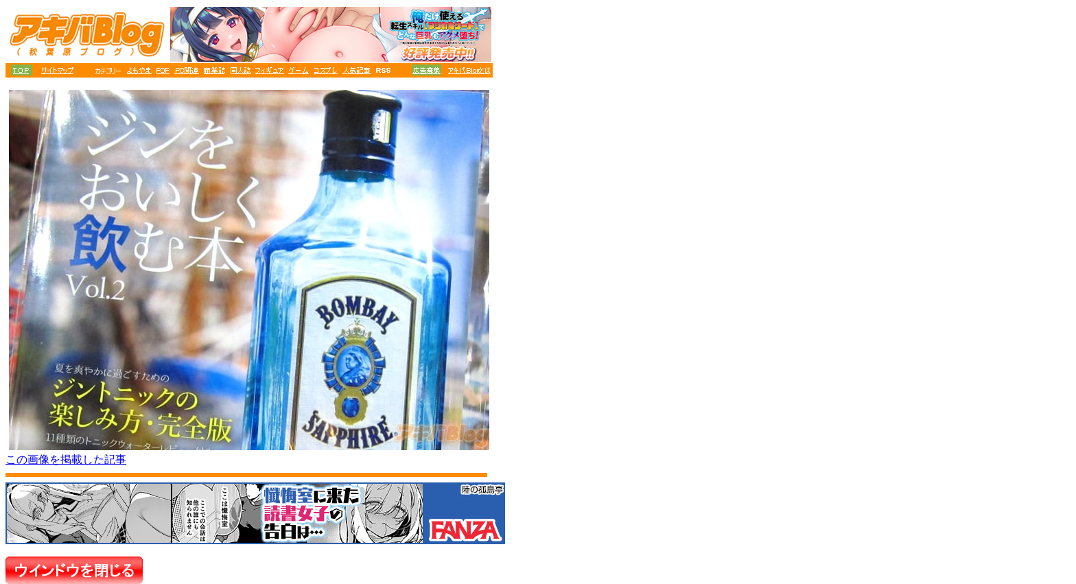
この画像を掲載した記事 (65, 459)
